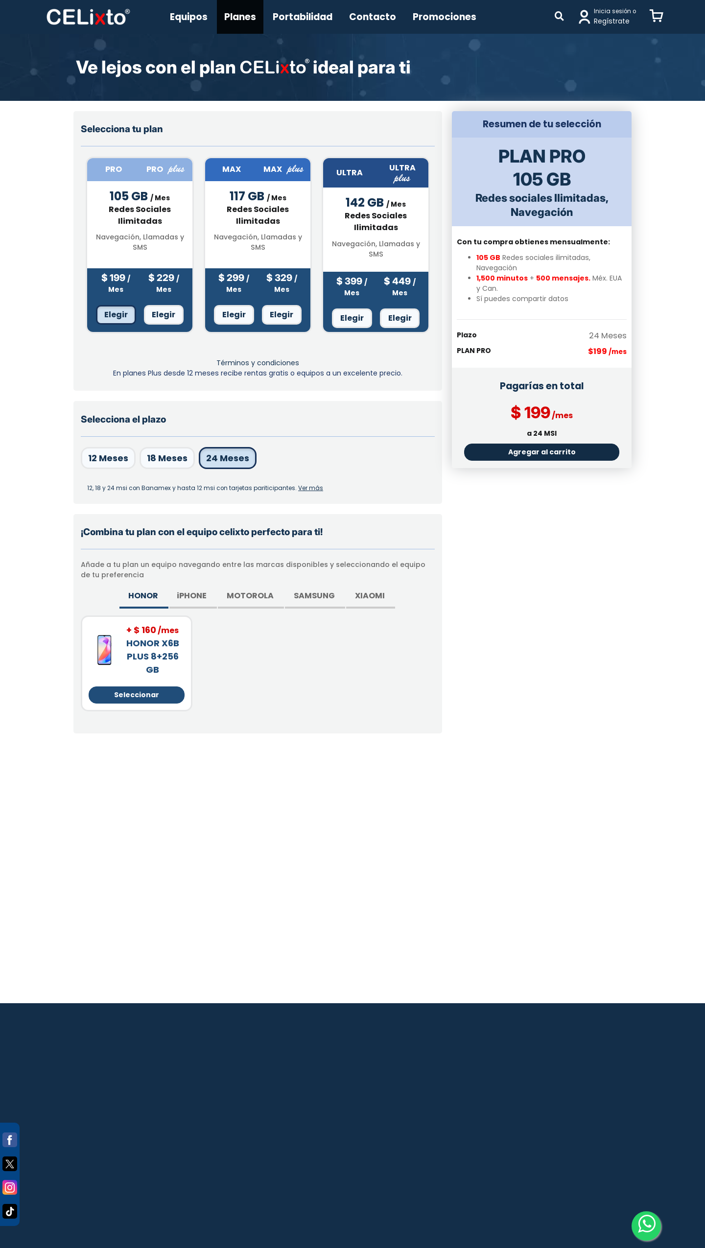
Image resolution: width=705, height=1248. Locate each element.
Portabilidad (302, 17)
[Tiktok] (9, 1209)
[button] (656, 16)
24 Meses (227, 458)
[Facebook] (9, 1138)
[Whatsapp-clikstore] (646, 1226)
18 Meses (167, 458)
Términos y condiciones (257, 363)
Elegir (116, 314)
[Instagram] (9, 1185)
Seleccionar (136, 695)
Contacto (372, 17)
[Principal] (88, 17)
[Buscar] (559, 17)
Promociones (444, 17)
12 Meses (108, 458)
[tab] (143, 597)
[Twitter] (9, 1162)
